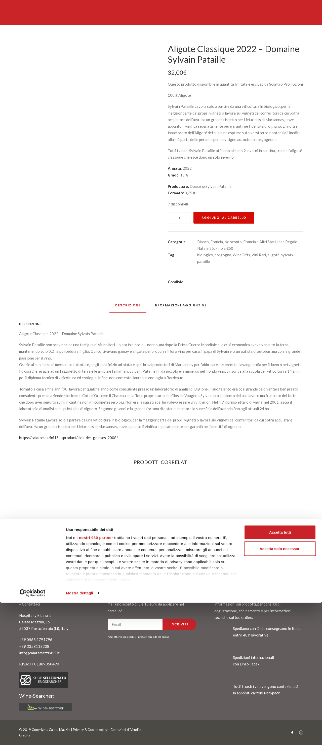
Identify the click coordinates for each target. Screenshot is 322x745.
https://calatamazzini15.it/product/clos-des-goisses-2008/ (68, 437)
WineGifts (241, 255)
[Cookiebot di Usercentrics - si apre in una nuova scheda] (33, 735)
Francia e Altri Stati (259, 241)
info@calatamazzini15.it (39, 653)
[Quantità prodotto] (179, 218)
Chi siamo (30, 597)
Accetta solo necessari (280, 691)
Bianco (203, 241)
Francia (216, 241)
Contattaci (31, 604)
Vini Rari (259, 255)
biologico (205, 255)
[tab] (180, 307)
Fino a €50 (224, 248)
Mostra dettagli (79, 735)
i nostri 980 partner (94, 679)
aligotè (273, 255)
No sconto (233, 241)
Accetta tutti (280, 674)
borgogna (223, 255)
